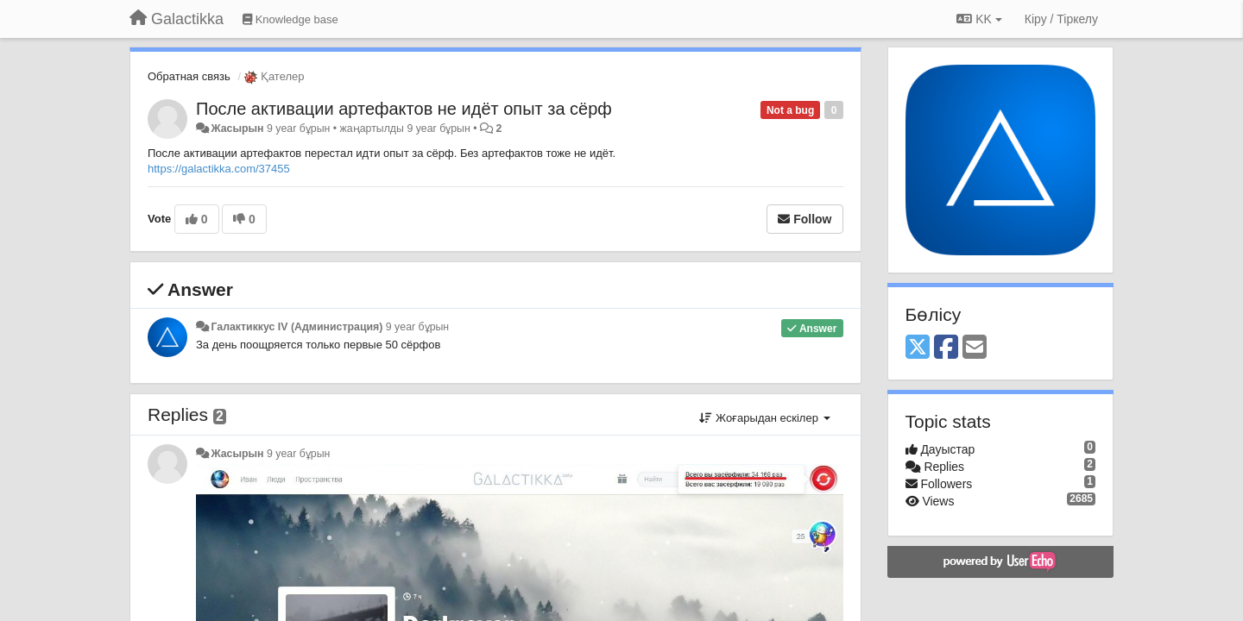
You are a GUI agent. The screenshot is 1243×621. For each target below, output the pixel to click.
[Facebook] (946, 348)
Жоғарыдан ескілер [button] (764, 417)
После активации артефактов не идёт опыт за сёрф (404, 108)
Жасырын (237, 128)
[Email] (974, 348)
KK (978, 19)
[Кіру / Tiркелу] (1061, 19)
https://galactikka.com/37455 (219, 168)
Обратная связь (189, 76)
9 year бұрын (417, 327)
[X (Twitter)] (917, 348)
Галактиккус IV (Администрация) (296, 327)
